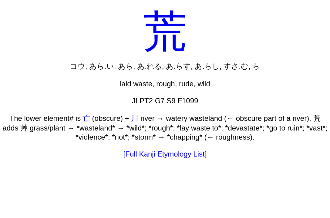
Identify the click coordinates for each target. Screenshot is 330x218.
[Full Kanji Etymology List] (165, 154)
